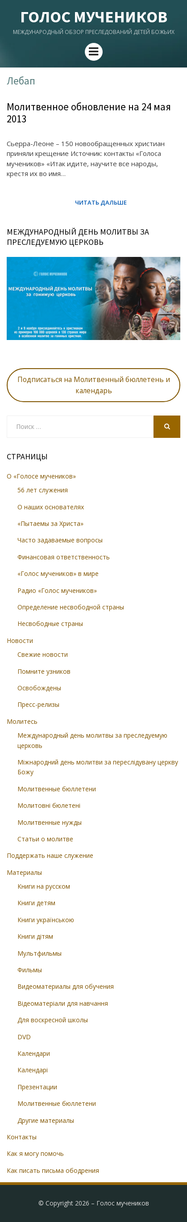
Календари (33, 1053)
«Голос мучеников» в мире (58, 573)
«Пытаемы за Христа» (50, 523)
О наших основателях (50, 507)
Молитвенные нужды (49, 822)
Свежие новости (42, 654)
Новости (20, 640)
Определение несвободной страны (70, 607)
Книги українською (45, 919)
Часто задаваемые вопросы (60, 540)
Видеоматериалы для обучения (65, 986)
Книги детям (36, 903)
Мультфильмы (39, 953)
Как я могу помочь (35, 1153)
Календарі (32, 1070)
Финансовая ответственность (63, 557)
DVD (24, 1037)
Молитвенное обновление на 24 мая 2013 (89, 113)
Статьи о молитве (45, 839)
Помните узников (44, 671)
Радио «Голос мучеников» (57, 590)
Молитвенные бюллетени (56, 789)
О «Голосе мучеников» (41, 476)
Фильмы (29, 970)
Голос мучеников (93, 17)
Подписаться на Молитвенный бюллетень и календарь (93, 384)
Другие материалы (45, 1120)
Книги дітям (35, 936)
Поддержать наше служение (50, 855)
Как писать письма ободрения (53, 1170)
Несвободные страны (50, 623)
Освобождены (39, 688)
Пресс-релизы (38, 704)
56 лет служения (42, 490)
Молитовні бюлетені (48, 805)
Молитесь (22, 721)
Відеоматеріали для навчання (62, 1003)
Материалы (24, 872)
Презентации (37, 1087)
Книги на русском (43, 886)
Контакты (22, 1137)
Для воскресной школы (52, 1020)
